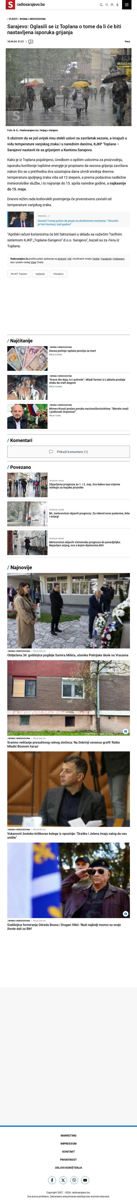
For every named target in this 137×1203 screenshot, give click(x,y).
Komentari (21, 440)
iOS (69, 258)
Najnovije (21, 567)
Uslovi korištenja (68, 1167)
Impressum (68, 1143)
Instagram (118, 258)
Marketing (68, 1135)
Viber (33, 262)
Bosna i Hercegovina (33, 18)
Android (62, 258)
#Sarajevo (58, 273)
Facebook (106, 258)
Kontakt (68, 1151)
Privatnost (68, 1159)
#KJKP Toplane (19, 273)
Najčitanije (21, 340)
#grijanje (40, 273)
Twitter (95, 258)
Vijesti (13, 18)
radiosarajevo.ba (81, 1192)
